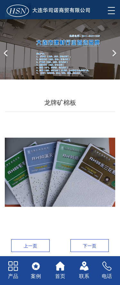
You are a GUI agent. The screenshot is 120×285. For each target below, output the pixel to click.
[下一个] (113, 49)
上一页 (30, 245)
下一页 (89, 245)
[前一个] (6, 49)
